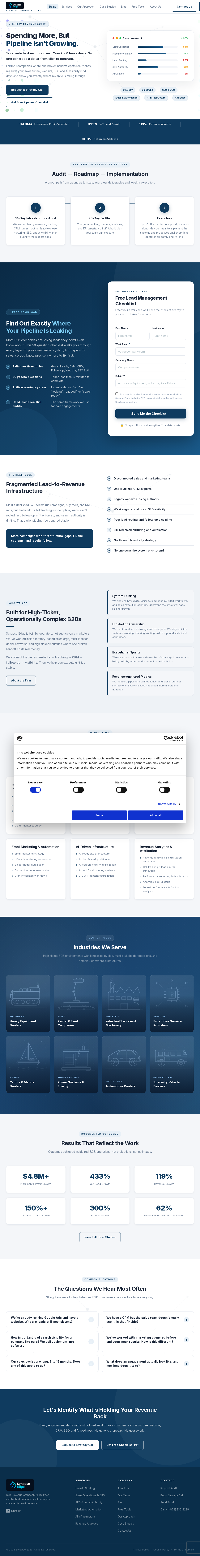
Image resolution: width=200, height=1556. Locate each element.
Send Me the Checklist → (150, 413)
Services (67, 6)
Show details (167, 803)
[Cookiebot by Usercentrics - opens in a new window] (166, 738)
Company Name (124, 360)
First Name (121, 328)
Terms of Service (184, 1549)
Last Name (159, 328)
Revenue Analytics (86, 1523)
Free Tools (138, 6)
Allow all (156, 815)
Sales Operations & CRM (90, 1495)
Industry (120, 375)
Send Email (167, 1502)
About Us (155, 6)
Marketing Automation (88, 1509)
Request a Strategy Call (27, 89)
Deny (99, 815)
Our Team (124, 1495)
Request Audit (168, 1488)
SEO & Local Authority (88, 1502)
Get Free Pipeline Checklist (29, 102)
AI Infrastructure (85, 1516)
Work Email (122, 344)
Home (52, 6)
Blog (123, 6)
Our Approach (85, 6)
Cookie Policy (161, 1549)
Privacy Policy (141, 1549)
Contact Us (184, 6)
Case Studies (108, 6)
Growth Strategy (85, 1488)
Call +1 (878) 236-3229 (174, 1509)
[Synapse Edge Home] (23, 6)
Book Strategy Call (171, 1495)
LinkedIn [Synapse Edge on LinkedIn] (13, 1511)
